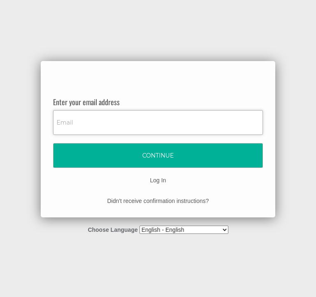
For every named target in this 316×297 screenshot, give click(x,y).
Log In (158, 180)
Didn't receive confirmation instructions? (158, 201)
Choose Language (112, 229)
